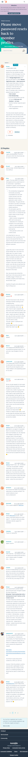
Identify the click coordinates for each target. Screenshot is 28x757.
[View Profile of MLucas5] (8, 166)
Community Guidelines (6, 751)
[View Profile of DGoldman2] (8, 541)
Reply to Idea (6, 725)
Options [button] (6, 62)
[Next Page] (18, 713)
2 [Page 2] (15, 712)
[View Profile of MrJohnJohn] (8, 487)
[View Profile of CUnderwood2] (9, 361)
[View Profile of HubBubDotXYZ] (9, 633)
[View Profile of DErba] (7, 178)
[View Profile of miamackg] (8, 531)
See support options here (14, 13)
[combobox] (14, 50)
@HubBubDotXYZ (10, 683)
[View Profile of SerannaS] (8, 552)
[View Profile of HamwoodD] (8, 503)
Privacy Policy (6, 748)
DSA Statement (24, 751)
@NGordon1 (12, 515)
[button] (25, 67)
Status (15, 751)
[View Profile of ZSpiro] (7, 335)
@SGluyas (21, 505)
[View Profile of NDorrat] (8, 346)
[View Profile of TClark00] (8, 567)
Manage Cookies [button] (14, 755)
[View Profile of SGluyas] (8, 66)
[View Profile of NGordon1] (8, 294)
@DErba (8, 427)
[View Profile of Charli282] (8, 152)
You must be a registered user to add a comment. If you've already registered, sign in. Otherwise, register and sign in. (13, 721)
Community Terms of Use (18, 748)
